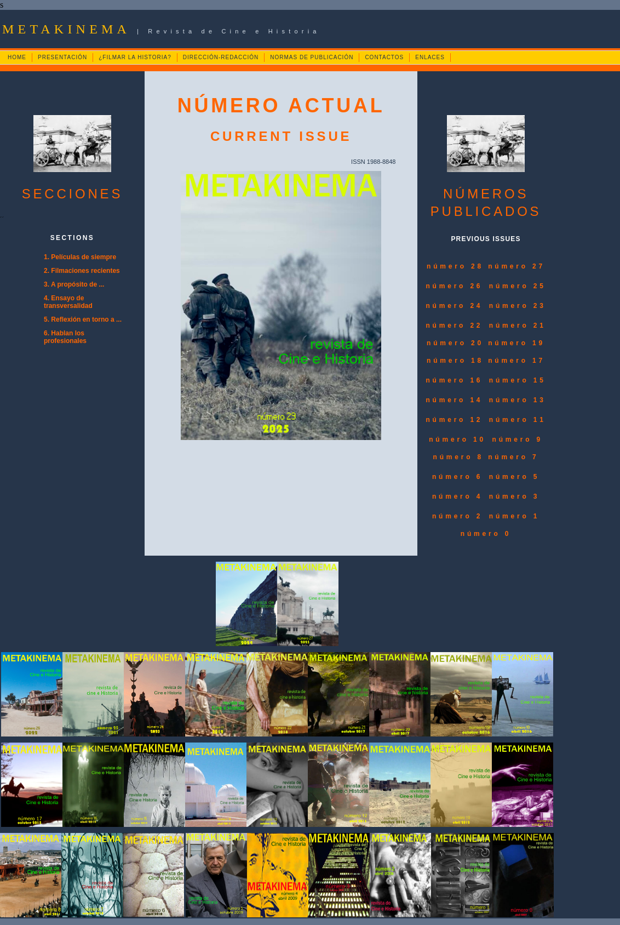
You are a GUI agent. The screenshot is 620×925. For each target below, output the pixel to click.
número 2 (457, 516)
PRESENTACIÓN (62, 57)
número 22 (454, 325)
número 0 (486, 534)
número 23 (517, 306)
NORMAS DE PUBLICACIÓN (311, 57)
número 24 (454, 306)
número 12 (454, 420)
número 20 (457, 343)
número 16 (454, 380)
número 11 (517, 420)
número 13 (517, 400)
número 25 (517, 286)
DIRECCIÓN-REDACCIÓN (221, 57)
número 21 (517, 325)
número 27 (516, 266)
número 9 (517, 439)
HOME (17, 57)
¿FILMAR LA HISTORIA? (135, 57)
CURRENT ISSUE (281, 136)
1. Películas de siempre (80, 257)
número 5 (514, 477)
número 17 (516, 360)
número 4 (457, 496)
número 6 (457, 477)
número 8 (461, 457)
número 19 (516, 343)
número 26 (454, 286)
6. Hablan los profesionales (65, 337)
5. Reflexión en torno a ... (83, 319)
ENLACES (430, 57)
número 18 (457, 360)
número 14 (454, 400)
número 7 (513, 457)
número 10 (457, 439)
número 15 (517, 380)
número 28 (457, 266)
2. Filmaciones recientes (82, 271)
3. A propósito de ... (74, 284)
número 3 (514, 496)
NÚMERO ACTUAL (281, 105)
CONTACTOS (384, 57)
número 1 (514, 516)
